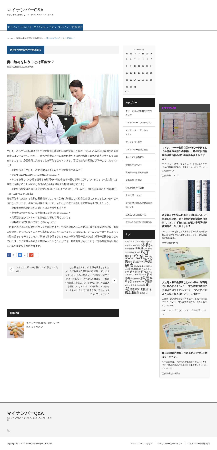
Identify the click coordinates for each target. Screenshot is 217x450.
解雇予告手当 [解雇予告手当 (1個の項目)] (138, 282)
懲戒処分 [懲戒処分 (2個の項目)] (138, 261)
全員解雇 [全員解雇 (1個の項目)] (131, 248)
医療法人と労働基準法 (136, 215)
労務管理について (134, 195)
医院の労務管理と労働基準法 (29, 38)
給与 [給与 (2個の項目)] (143, 271)
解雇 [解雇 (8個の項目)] (145, 277)
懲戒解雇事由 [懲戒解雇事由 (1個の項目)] (139, 266)
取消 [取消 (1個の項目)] (150, 248)
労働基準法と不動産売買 (137, 172)
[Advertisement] (180, 71)
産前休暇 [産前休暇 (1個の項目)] (136, 272)
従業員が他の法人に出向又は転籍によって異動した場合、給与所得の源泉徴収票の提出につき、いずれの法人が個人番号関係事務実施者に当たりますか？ (184, 221)
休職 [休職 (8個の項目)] (145, 244)
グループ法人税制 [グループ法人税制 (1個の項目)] (142, 241)
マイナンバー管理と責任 (70, 27)
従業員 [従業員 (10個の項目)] (141, 256)
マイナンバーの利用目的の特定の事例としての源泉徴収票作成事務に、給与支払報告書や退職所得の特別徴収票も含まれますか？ (184, 153)
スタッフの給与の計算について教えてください (37, 269)
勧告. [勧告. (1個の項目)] (145, 248)
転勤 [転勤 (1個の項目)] (143, 285)
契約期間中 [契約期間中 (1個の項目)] (129, 252)
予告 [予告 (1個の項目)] (138, 245)
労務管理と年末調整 (135, 188)
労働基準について (134, 165)
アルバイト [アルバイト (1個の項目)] (129, 241)
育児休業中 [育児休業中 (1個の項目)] (133, 274)
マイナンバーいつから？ (19, 27)
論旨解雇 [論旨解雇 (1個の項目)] (128, 285)
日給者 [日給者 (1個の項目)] (144, 269)
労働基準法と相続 (134, 180)
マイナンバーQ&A (25, 10)
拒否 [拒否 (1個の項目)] (148, 266)
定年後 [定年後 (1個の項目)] (137, 252)
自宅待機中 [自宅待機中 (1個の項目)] (135, 278)
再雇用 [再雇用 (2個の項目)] (139, 248)
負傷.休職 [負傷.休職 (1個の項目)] (137, 285)
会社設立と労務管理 (135, 157)
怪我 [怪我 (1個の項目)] (130, 262)
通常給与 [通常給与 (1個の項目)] (143, 293)
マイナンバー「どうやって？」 (137, 132)
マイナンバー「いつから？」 (139, 122)
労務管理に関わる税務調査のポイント (139, 205)
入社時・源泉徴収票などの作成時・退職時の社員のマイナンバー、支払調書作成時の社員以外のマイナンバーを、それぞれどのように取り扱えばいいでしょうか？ (184, 288)
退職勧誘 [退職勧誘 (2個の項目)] (135, 289)
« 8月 (127, 91)
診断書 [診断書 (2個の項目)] (148, 281)
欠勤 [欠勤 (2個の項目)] (129, 271)
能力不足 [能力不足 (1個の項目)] (142, 274)
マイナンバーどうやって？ (45, 28)
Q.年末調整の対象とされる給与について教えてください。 (184, 355)
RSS (8, 430)
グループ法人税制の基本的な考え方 (139, 113)
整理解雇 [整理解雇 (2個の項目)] (136, 268)
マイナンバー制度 (134, 142)
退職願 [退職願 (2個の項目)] (135, 292)
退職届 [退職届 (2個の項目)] (144, 289)
